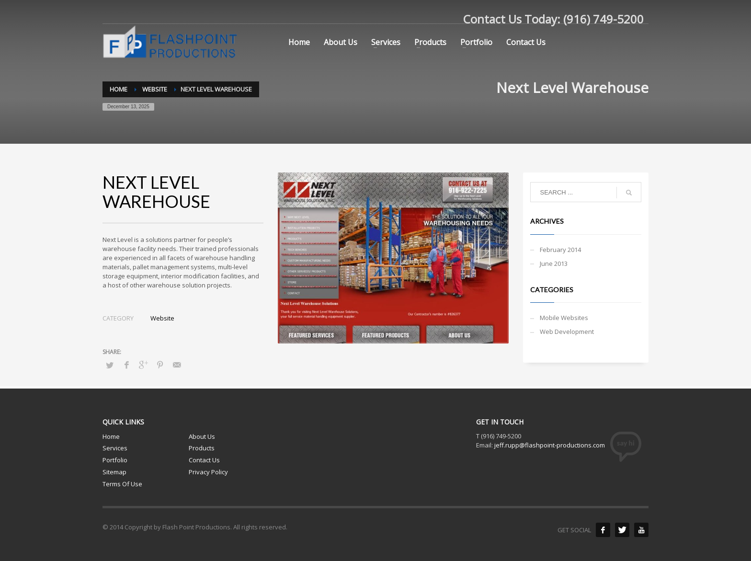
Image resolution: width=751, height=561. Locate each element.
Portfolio (114, 460)
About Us (202, 436)
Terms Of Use (122, 484)
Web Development (567, 331)
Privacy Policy (208, 472)
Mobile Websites (564, 317)
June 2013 (554, 263)
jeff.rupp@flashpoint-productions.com (549, 445)
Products (202, 448)
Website (162, 318)
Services (114, 448)
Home (111, 436)
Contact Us (204, 460)
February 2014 (560, 249)
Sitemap (114, 472)
